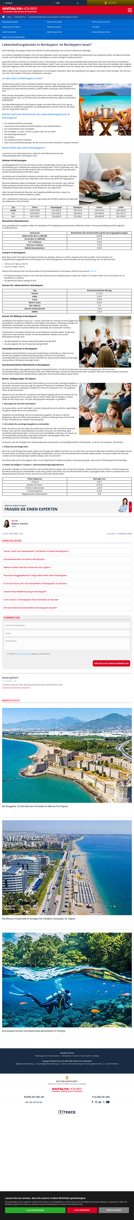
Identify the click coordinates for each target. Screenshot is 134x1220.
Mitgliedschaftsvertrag (24, 1064)
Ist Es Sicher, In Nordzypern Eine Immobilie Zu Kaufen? (31, 599)
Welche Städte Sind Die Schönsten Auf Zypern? (27, 567)
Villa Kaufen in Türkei (70, 1056)
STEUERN (95, 27)
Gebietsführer (20, 17)
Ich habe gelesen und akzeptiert (27, 654)
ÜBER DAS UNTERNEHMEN (13, 37)
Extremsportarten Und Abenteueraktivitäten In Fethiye (33, 1030)
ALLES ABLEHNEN (82, 1210)
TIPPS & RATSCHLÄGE (101, 22)
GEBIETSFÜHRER (54, 27)
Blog (9, 17)
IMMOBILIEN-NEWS (10, 22)
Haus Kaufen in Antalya (90, 1056)
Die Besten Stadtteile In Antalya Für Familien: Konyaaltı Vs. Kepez (38, 918)
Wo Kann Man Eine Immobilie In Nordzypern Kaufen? (30, 607)
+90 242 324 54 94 (33, 1102)
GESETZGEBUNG (9, 32)
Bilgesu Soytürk (20, 523)
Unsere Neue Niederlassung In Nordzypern (25, 591)
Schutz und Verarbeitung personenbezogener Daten (81, 1064)
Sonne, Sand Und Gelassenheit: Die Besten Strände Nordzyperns (36, 551)
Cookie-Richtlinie (111, 1064)
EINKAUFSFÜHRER (54, 22)
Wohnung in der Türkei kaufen (47, 1056)
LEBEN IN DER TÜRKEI (11, 27)
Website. (93, 271)
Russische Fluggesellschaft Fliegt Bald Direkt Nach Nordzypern (35, 575)
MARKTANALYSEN (54, 32)
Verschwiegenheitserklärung (47, 1064)
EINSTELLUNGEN (113, 1210)
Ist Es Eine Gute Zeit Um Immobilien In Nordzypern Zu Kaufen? (35, 583)
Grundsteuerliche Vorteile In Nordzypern (24, 559)
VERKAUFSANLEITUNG (101, 32)
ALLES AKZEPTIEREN (35, 1210)
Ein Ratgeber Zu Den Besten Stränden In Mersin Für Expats (35, 806)
